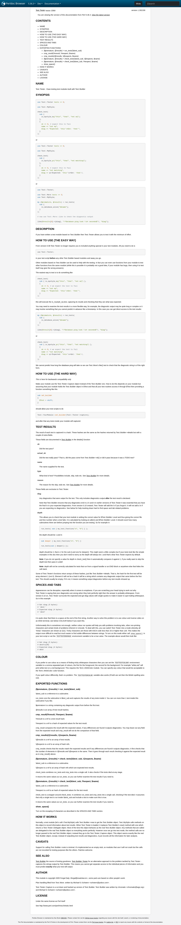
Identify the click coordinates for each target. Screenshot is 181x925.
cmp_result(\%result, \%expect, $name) (59, 53)
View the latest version (101, 15)
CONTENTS (43, 20)
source (48, 10)
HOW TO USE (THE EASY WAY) (53, 34)
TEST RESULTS (46, 40)
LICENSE (44, 78)
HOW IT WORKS (47, 67)
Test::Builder (66, 440)
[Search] (162, 3)
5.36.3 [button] (31, 3)
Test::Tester (40, 10)
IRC (117, 922)
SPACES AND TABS (48, 43)
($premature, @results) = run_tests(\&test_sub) (63, 51)
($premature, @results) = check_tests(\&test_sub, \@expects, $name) (72, 59)
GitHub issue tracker (91, 918)
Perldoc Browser (13, 4)
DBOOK (63, 918)
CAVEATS (44, 70)
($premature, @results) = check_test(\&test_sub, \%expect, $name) (71, 62)
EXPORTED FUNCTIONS (50, 48)
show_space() (49, 64)
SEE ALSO (44, 72)
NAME (42, 26)
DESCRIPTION (46, 32)
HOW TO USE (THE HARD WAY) (53, 37)
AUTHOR (43, 75)
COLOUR (44, 45)
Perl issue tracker (97, 922)
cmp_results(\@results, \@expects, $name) (61, 56)
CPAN (53, 10)
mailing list (109, 922)
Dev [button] (39, 3)
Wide (138, 3)
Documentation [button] (51, 3)
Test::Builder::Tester (80, 861)
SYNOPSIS (44, 29)
